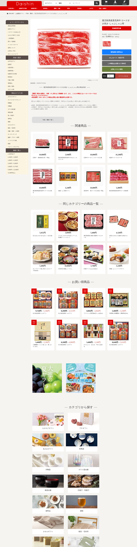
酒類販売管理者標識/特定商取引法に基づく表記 (42, 523)
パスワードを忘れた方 (14, 32)
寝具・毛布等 (11, 128)
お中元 (91, 8)
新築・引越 (57, 8)
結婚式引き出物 (12, 74)
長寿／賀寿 (11, 86)
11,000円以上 (11, 173)
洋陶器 (10, 106)
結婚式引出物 (23, 8)
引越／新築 (11, 80)
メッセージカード (13, 44)
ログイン (115, 4)
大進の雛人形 (68, 537)
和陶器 (10, 103)
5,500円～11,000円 (13, 169)
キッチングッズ (12, 134)
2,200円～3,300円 (13, 163)
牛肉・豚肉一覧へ (48, 120)
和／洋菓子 (11, 115)
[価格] (65, 3)
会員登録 (124, 4)
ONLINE (11, 13)
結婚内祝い (34, 8)
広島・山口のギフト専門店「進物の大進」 (68, 534)
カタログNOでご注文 (14, 35)
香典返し (79, 8)
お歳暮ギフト (20, 13)
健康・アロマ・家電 (13, 137)
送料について (11, 47)
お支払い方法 (11, 51)
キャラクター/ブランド (14, 100)
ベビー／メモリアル (13, 146)
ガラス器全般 (11, 109)
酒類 (9, 121)
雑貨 (9, 143)
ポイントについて (13, 54)
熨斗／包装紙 (11, 41)
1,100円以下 (11, 154)
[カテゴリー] (51, 3)
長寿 (68, 8)
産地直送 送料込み (117, 52)
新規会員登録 (11, 26)
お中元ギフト (11, 61)
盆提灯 (10, 64)
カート (106, 4)
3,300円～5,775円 (13, 166)
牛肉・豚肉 (29, 13)
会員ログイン (11, 29)
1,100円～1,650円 (13, 157)
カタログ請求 (81, 523)
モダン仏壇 (11, 89)
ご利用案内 (11, 38)
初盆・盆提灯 (102, 8)
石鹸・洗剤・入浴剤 (13, 131)
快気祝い (45, 8)
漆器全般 (10, 112)
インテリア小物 (12, 140)
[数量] (110, 76)
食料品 (10, 118)
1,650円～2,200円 (13, 160)
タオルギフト (11, 125)
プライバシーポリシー (67, 523)
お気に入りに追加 (117, 69)
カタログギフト (12, 96)
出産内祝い (11, 8)
